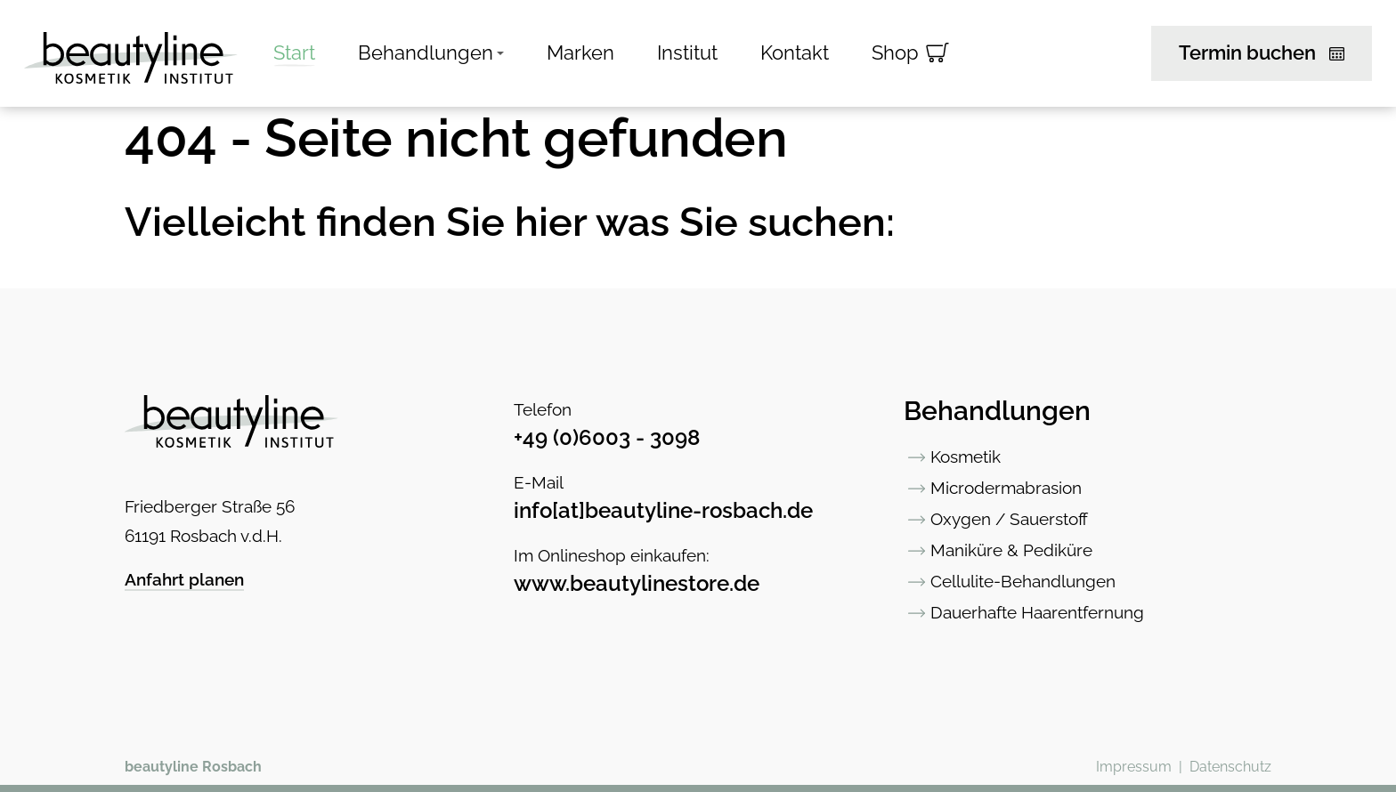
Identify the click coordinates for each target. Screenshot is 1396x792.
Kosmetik (965, 456)
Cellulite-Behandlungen (1023, 581)
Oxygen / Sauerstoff (1009, 519)
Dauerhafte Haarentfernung (1037, 612)
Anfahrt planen (184, 579)
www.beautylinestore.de (636, 583)
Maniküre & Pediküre (1011, 550)
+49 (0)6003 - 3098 (607, 437)
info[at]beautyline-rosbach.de (663, 510)
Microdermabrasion (1006, 487)
